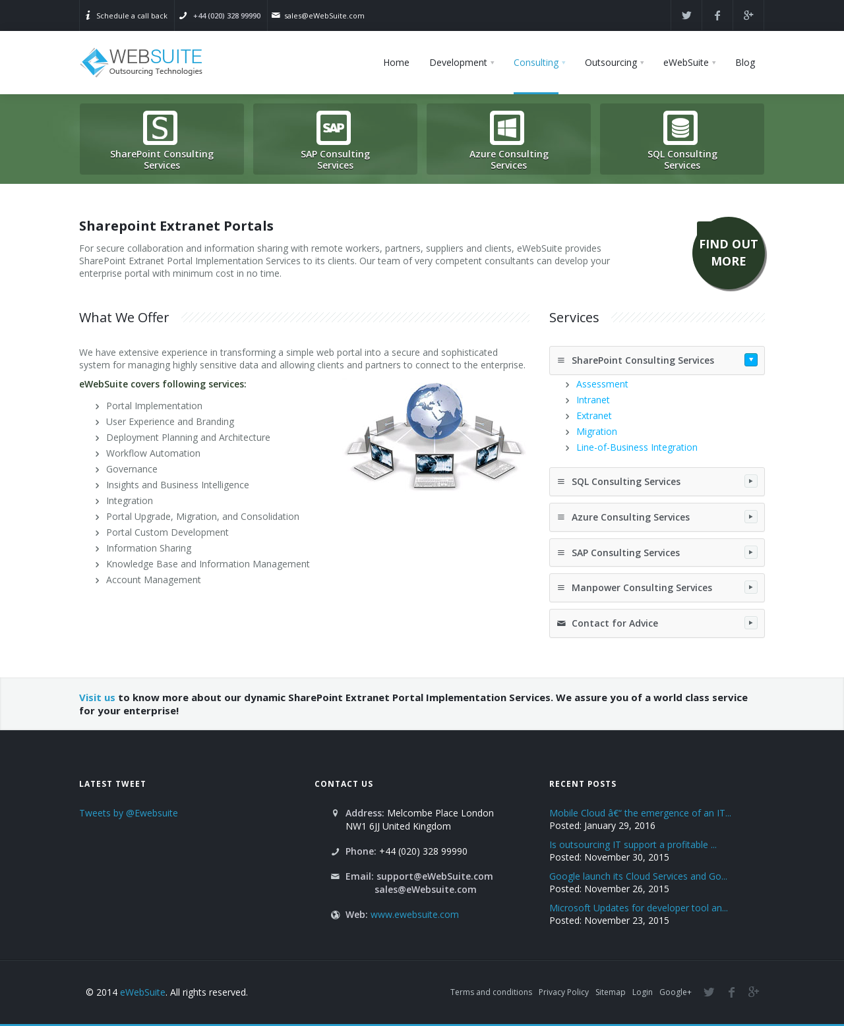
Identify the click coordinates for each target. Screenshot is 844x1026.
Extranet (594, 415)
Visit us (97, 697)
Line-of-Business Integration (637, 447)
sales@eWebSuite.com (324, 15)
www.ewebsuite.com (415, 914)
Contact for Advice (657, 622)
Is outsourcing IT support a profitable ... (633, 844)
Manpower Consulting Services (657, 587)
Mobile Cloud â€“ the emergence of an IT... (640, 813)
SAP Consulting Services (657, 552)
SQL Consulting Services (657, 481)
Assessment (602, 384)
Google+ (675, 992)
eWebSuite (143, 992)
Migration (596, 431)
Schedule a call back (131, 15)
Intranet (593, 399)
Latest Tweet (112, 783)
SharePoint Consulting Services (657, 359)
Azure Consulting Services (657, 516)
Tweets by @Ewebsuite (128, 813)
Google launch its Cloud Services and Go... (638, 876)
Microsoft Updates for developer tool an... (638, 907)
